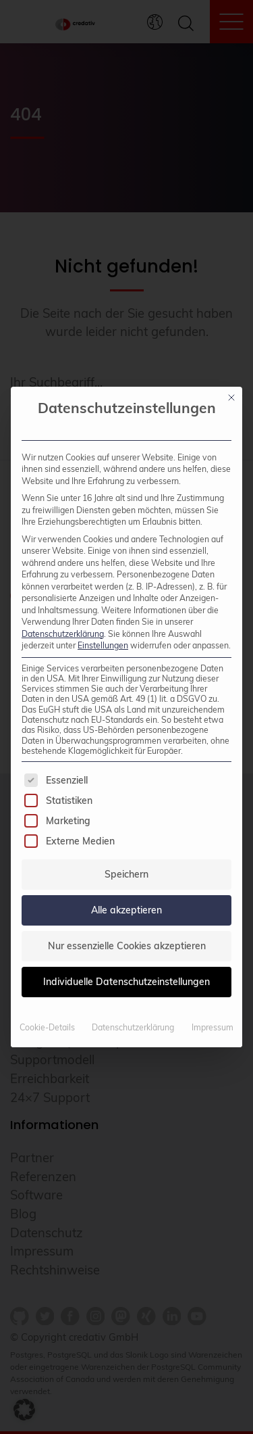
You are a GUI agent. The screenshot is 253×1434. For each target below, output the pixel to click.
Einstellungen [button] (103, 645)
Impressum (212, 1027)
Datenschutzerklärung (63, 634)
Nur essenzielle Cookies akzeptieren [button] (127, 946)
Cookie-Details (47, 1027)
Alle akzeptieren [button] (126, 910)
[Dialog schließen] (231, 397)
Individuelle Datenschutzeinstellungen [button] (126, 982)
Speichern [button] (126, 874)
